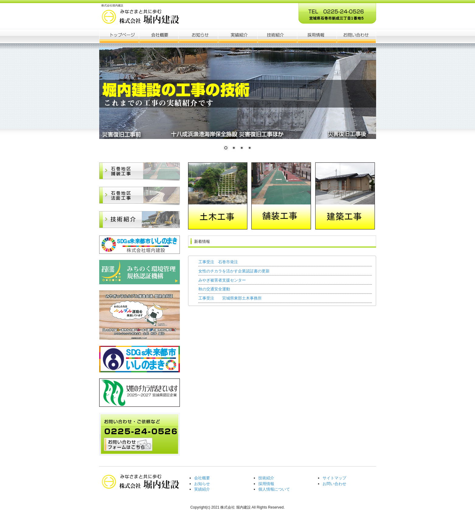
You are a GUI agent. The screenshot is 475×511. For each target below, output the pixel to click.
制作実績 (237, 36)
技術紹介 (266, 478)
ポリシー (317, 36)
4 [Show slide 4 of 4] (249, 148)
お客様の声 (277, 36)
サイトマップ (334, 478)
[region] (237, 103)
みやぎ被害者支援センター (222, 280)
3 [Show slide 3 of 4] (241, 148)
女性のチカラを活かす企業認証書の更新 (234, 271)
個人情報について (274, 489)
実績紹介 (202, 489)
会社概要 (158, 36)
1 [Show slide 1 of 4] (225, 148)
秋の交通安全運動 (214, 289)
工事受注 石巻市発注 (218, 262)
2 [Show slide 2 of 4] (233, 148)
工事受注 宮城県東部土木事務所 (230, 298)
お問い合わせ (334, 483)
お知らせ (198, 36)
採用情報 (266, 483)
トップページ (119, 36)
